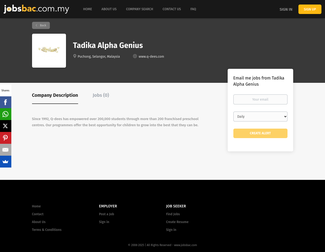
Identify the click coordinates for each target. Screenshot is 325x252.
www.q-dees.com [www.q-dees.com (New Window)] (151, 57)
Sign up (310, 9)
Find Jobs (173, 214)
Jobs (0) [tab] (101, 95)
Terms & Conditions (46, 230)
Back (42, 25)
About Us (39, 222)
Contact (38, 214)
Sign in (286, 9)
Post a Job (106, 214)
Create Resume (177, 222)
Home (36, 206)
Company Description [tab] (55, 95)
